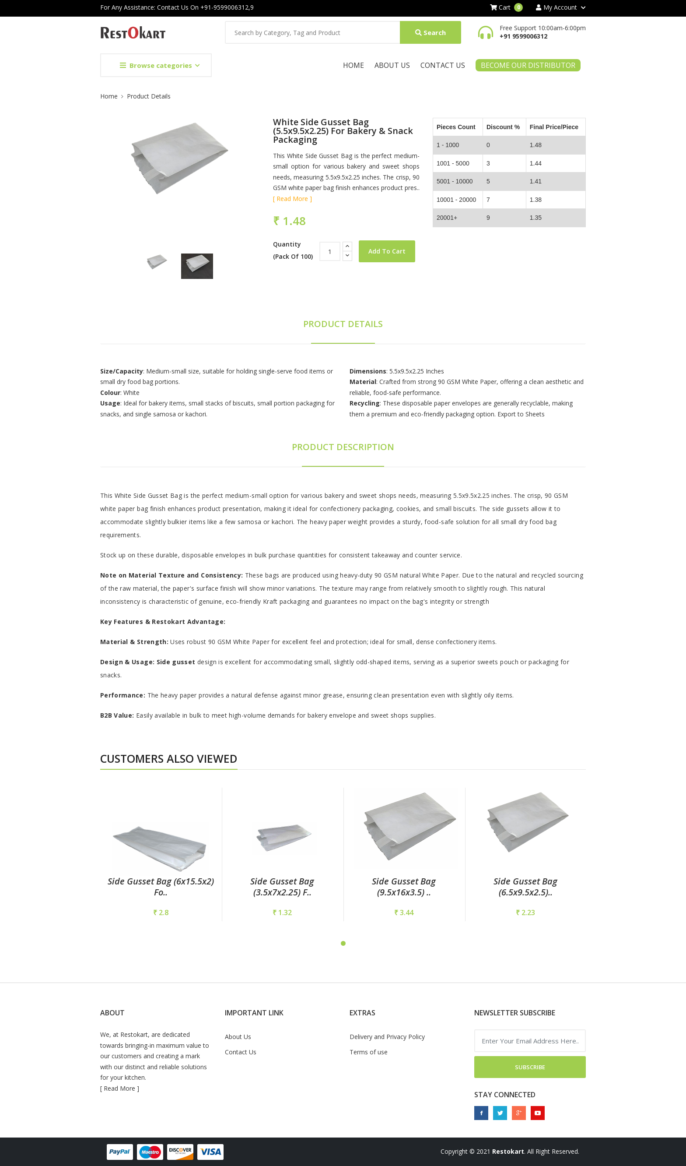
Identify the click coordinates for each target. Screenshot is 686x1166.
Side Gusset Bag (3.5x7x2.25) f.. (282, 887)
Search (430, 32)
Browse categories (156, 65)
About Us (392, 65)
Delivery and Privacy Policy (387, 1036)
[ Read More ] (292, 198)
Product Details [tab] (343, 324)
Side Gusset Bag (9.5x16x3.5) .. (404, 887)
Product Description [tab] (343, 447)
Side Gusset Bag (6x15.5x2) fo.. (161, 887)
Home (353, 65)
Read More (119, 1088)
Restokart (508, 1151)
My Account (556, 7)
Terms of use (369, 1052)
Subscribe (530, 1067)
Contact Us (442, 65)
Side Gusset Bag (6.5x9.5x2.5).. (525, 887)
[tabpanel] (160, 854)
